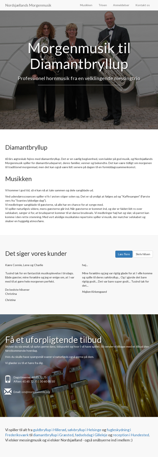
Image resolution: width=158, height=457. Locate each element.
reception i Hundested (131, 435)
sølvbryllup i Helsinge (84, 429)
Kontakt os (142, 5)
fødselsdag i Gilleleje (91, 435)
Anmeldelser (121, 5)
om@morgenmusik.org (36, 392)
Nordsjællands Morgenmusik (28, 5)
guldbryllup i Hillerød (49, 429)
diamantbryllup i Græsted (53, 435)
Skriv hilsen (143, 254)
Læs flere (124, 254)
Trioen (102, 5)
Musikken (86, 5)
